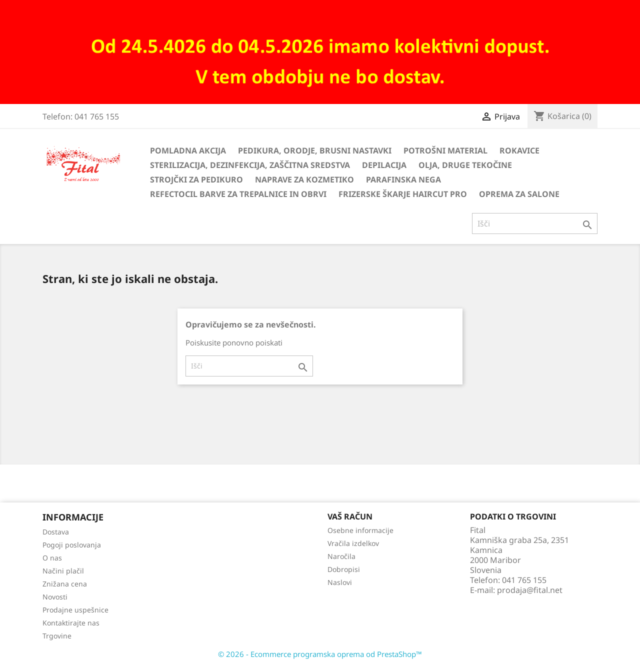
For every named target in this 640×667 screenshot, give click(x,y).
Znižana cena (64, 583)
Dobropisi (344, 569)
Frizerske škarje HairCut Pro (402, 194)
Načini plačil (63, 571)
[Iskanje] (535, 223)
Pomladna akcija (188, 150)
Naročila (342, 556)
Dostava (55, 531)
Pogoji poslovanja (71, 545)
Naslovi (340, 582)
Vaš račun (350, 516)
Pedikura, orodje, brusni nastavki (315, 150)
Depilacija (384, 165)
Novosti (55, 597)
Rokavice (520, 150)
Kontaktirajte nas (71, 623)
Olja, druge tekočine (465, 165)
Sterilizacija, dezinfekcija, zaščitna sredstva (250, 165)
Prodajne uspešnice (75, 609)
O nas (52, 557)
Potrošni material (446, 150)
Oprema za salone (519, 194)
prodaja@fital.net (529, 590)
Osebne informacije (361, 530)
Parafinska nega (403, 179)
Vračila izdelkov (353, 543)
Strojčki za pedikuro (196, 179)
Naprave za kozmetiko (304, 179)
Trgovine (57, 635)
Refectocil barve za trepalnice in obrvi (238, 194)
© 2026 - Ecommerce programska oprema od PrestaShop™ (320, 654)
